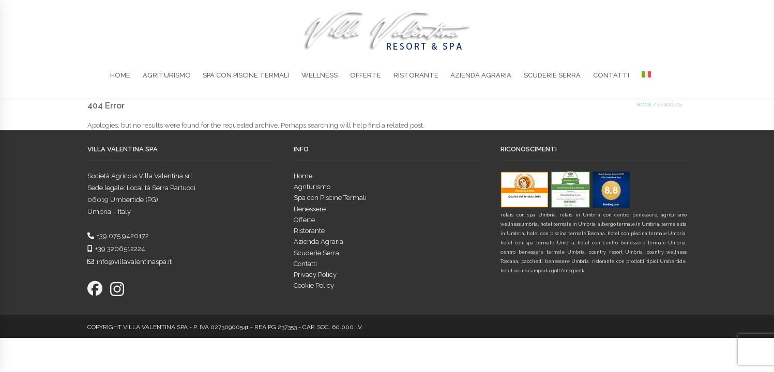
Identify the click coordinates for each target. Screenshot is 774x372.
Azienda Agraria (480, 75)
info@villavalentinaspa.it (129, 262)
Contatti (611, 75)
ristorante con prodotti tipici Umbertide (639, 261)
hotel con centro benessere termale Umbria (632, 242)
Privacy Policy (315, 274)
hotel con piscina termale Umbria (647, 233)
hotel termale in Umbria (568, 224)
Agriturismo (167, 75)
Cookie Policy (314, 285)
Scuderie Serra (552, 75)
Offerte (365, 75)
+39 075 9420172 (118, 236)
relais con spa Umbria (528, 215)
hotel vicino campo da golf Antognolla (543, 270)
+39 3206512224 (116, 249)
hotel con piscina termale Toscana (566, 233)
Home (120, 75)
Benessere (310, 209)
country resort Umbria (616, 252)
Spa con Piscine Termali (246, 75)
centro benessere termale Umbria (542, 252)
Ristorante (415, 75)
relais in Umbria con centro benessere (608, 215)
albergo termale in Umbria (628, 224)
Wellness (319, 75)
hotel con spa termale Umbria (537, 242)
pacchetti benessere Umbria (555, 261)
